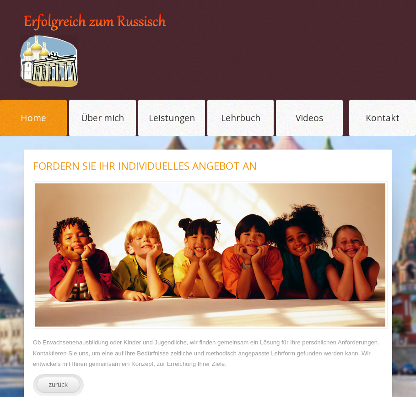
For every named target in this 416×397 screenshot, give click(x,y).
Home (33, 118)
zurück (58, 384)
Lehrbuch (240, 118)
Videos (309, 118)
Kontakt (383, 118)
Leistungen (172, 118)
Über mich (102, 118)
